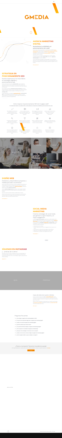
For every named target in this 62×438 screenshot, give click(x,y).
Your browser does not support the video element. (46, 78)
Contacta (31, 350)
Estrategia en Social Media (38, 302)
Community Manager (47, 53)
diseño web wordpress (18, 186)
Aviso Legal (53, 435)
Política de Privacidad (43, 435)
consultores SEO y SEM (53, 302)
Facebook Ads (46, 222)
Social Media (35, 52)
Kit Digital (48, 347)
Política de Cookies (48, 435)
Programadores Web (51, 52)
